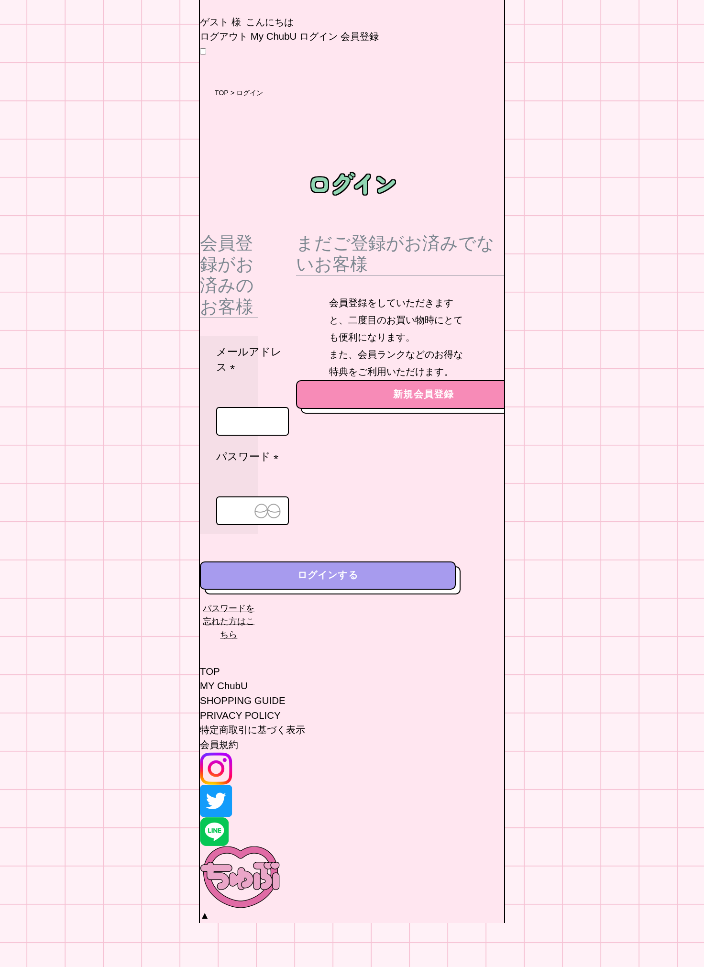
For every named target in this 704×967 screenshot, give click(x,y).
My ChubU (274, 80)
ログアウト (224, 80)
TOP (222, 137)
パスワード (250, 501)
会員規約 (219, 788)
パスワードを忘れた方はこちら (228, 665)
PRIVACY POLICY (240, 759)
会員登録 (360, 80)
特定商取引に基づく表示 (252, 774)
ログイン (318, 80)
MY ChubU (224, 730)
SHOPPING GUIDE (243, 744)
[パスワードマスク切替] (268, 554)
